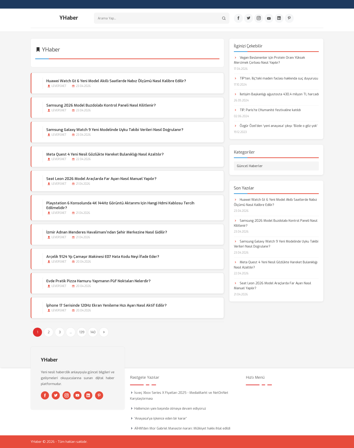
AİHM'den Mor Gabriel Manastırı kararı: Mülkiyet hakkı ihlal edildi (182, 428)
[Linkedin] (279, 18)
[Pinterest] (289, 18)
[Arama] (224, 18)
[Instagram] (258, 18)
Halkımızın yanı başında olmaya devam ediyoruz (170, 408)
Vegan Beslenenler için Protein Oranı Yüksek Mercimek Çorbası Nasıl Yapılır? (269, 60)
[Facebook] (238, 18)
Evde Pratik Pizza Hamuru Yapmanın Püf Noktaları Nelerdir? (98, 281)
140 (92, 332)
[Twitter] (248, 18)
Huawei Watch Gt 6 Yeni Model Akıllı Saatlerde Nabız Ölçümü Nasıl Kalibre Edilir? (116, 81)
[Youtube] (268, 18)
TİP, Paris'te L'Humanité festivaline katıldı (267, 110)
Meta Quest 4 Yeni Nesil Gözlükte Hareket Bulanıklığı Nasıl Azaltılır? (105, 154)
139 (81, 332)
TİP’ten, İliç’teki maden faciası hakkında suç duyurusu (276, 78)
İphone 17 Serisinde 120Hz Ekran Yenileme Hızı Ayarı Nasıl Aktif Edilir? (106, 305)
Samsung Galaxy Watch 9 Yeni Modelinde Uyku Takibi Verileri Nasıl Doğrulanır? (114, 129)
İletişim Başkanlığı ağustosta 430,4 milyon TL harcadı (276, 94)
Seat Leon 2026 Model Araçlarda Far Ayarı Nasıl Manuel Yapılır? (101, 178)
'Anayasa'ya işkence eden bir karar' (160, 418)
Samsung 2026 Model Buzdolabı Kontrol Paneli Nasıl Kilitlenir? (101, 105)
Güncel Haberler (250, 166)
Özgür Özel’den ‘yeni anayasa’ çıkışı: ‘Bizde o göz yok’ (275, 126)
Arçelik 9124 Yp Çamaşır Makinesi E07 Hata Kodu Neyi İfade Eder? (102, 256)
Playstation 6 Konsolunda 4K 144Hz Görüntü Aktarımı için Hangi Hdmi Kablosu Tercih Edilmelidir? (120, 205)
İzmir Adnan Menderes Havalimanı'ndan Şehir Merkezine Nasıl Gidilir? (106, 232)
